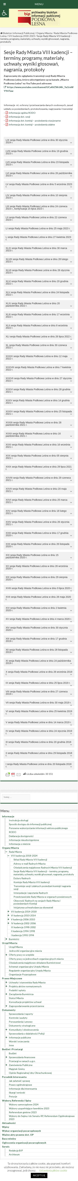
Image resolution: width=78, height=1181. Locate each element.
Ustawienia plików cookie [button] (53, 1170)
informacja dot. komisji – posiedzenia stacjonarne (35, 120)
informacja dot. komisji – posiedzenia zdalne (32, 124)
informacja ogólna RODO (22, 112)
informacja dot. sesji (19, 116)
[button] (4, 12)
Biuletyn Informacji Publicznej (17, 33)
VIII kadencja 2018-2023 (21, 36)
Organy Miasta (44, 33)
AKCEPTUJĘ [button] (39, 1175)
